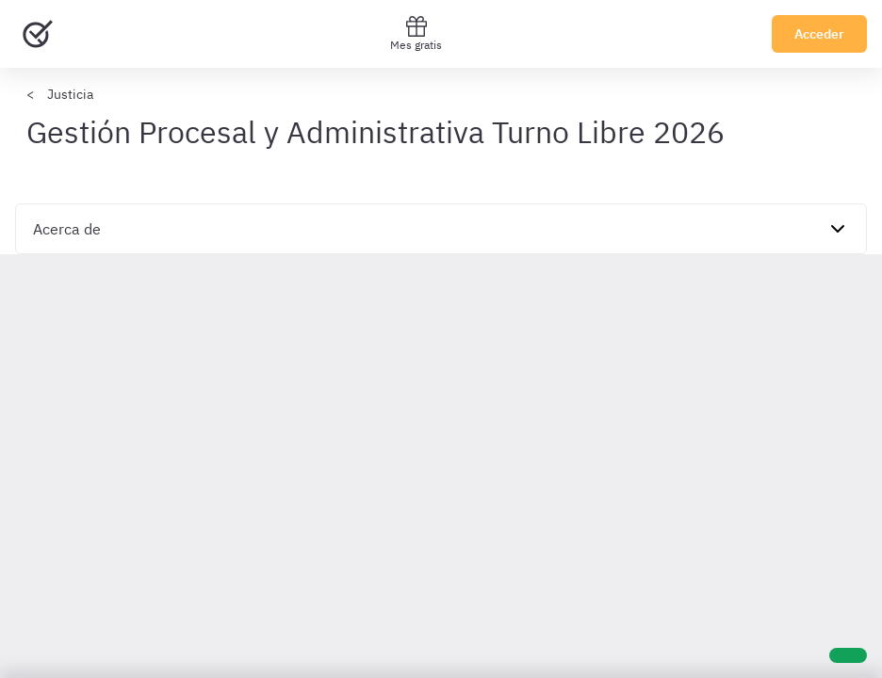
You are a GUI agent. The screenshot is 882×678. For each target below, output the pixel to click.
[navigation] (441, 228)
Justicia (70, 94)
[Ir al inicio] (37, 33)
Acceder (819, 33)
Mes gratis (416, 33)
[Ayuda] (848, 655)
